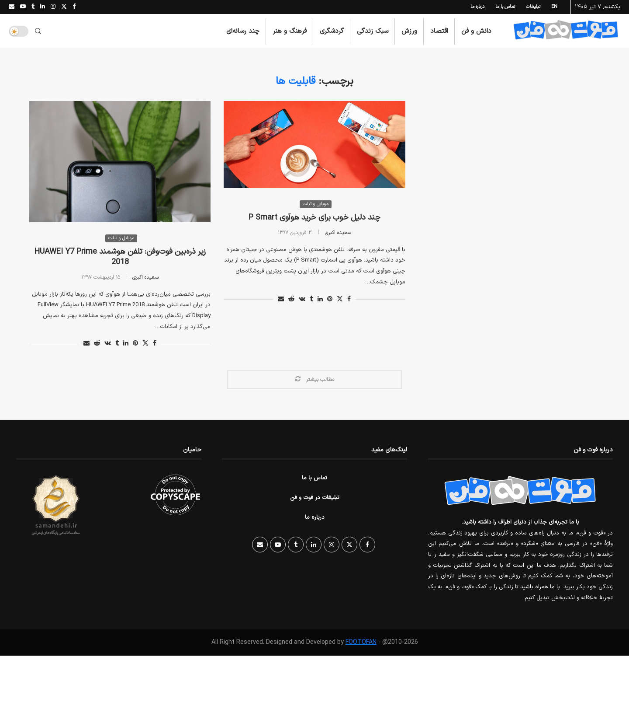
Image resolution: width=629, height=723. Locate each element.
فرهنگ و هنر (290, 31)
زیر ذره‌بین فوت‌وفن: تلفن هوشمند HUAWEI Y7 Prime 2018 (120, 257)
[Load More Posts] (314, 380)
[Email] (11, 7)
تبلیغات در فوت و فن (314, 498)
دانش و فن (476, 31)
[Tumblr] (33, 7)
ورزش (409, 31)
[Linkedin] (42, 7)
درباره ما (477, 6)
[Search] (38, 31)
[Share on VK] (107, 344)
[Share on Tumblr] (117, 344)
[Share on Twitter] (145, 344)
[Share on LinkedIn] (125, 344)
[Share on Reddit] (97, 344)
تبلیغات (533, 6)
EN (554, 6)
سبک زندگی (372, 31)
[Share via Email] (86, 344)
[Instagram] (53, 7)
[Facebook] (74, 7)
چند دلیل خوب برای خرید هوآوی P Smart (314, 218)
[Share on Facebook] (154, 344)
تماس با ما (505, 6)
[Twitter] (64, 7)
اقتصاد (439, 31)
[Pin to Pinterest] (135, 344)
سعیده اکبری (145, 277)
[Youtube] (23, 7)
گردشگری (332, 31)
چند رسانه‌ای (242, 31)
